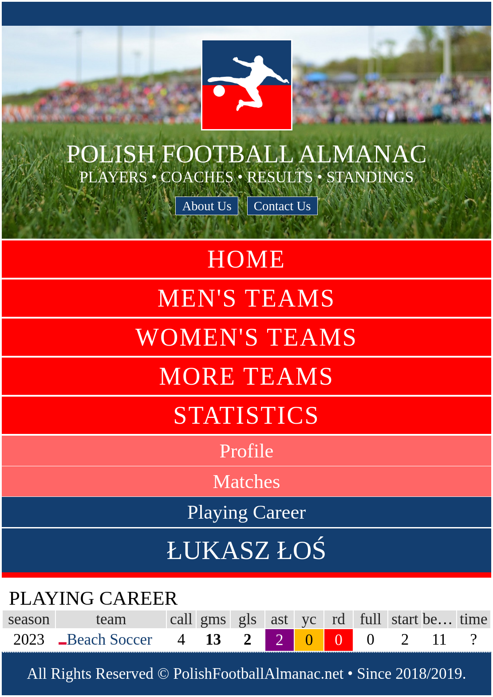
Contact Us (282, 206)
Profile (247, 451)
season (29, 619)
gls (247, 619)
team (111, 619)
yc (309, 619)
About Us (206, 206)
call (181, 619)
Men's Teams (246, 298)
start (404, 619)
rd (338, 619)
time (474, 619)
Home (246, 259)
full (371, 619)
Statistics (246, 415)
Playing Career (246, 512)
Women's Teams (246, 337)
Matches (246, 481)
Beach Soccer (109, 639)
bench (441, 619)
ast (279, 619)
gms (213, 619)
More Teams (246, 376)
